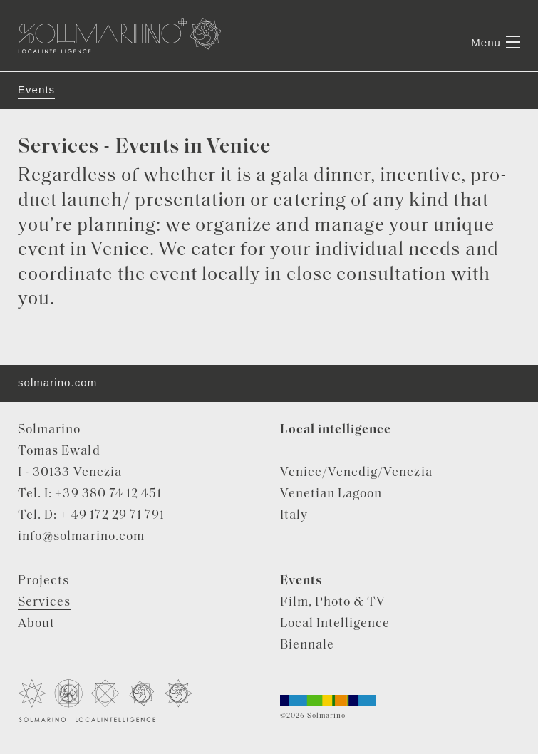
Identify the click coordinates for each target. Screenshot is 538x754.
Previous (40, 71)
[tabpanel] (269, 71)
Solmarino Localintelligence (120, 35)
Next (498, 71)
